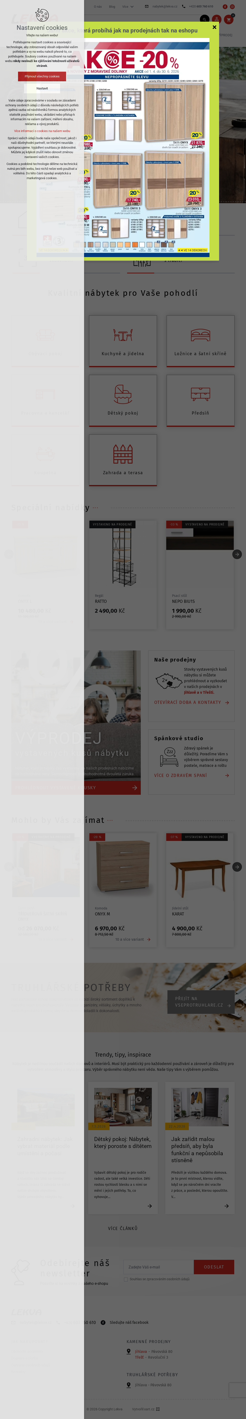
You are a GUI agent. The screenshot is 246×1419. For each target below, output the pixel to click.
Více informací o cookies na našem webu (42, 131)
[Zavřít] (214, 27)
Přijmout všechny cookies (42, 76)
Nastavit (42, 88)
